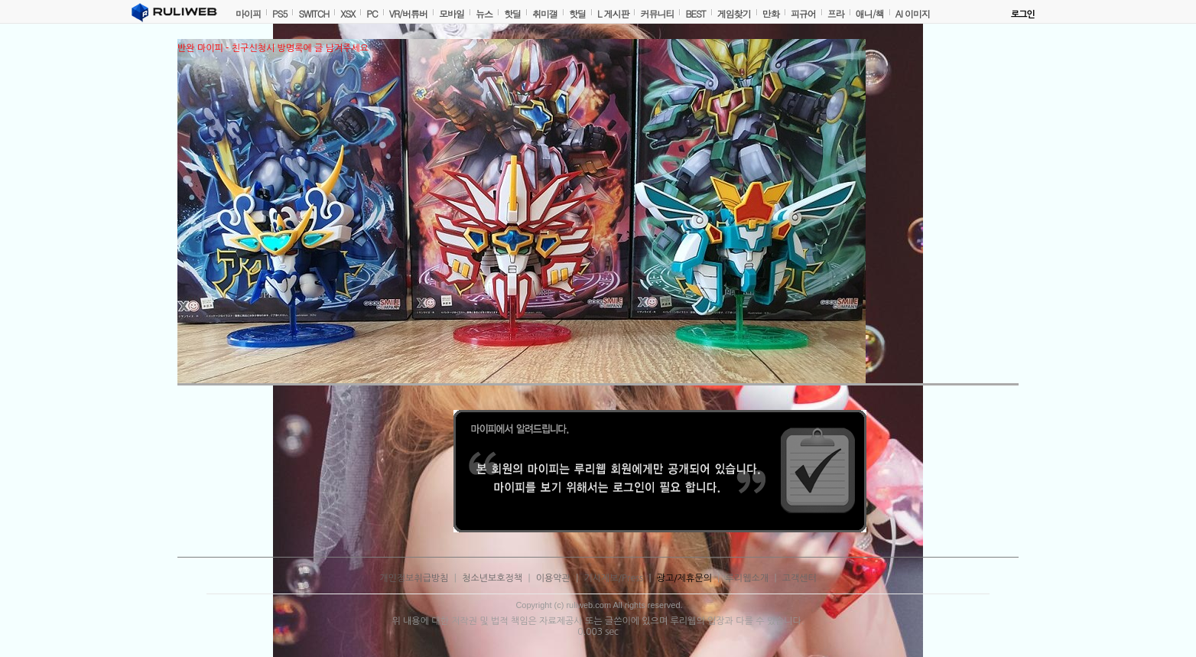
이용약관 (553, 578)
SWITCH (313, 13)
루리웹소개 (747, 578)
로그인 (1023, 14)
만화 (770, 13)
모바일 (451, 13)
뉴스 (484, 13)
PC (371, 13)
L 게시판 (613, 13)
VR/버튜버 (408, 13)
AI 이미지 (912, 13)
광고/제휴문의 (684, 578)
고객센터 (799, 578)
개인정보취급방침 (413, 578)
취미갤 (544, 13)
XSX (347, 13)
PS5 (279, 13)
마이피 (248, 13)
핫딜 (512, 13)
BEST (695, 13)
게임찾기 (734, 13)
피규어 (803, 13)
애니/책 (870, 13)
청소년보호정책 (492, 578)
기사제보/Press (614, 578)
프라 (835, 13)
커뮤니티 (657, 13)
